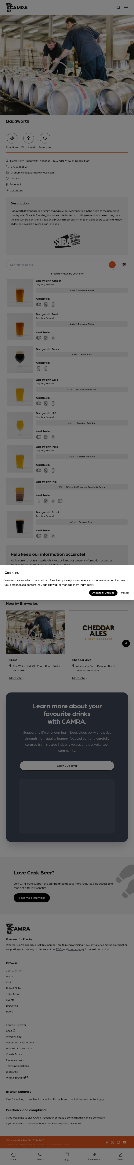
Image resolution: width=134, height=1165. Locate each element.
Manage (125, 592)
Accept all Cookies (103, 592)
